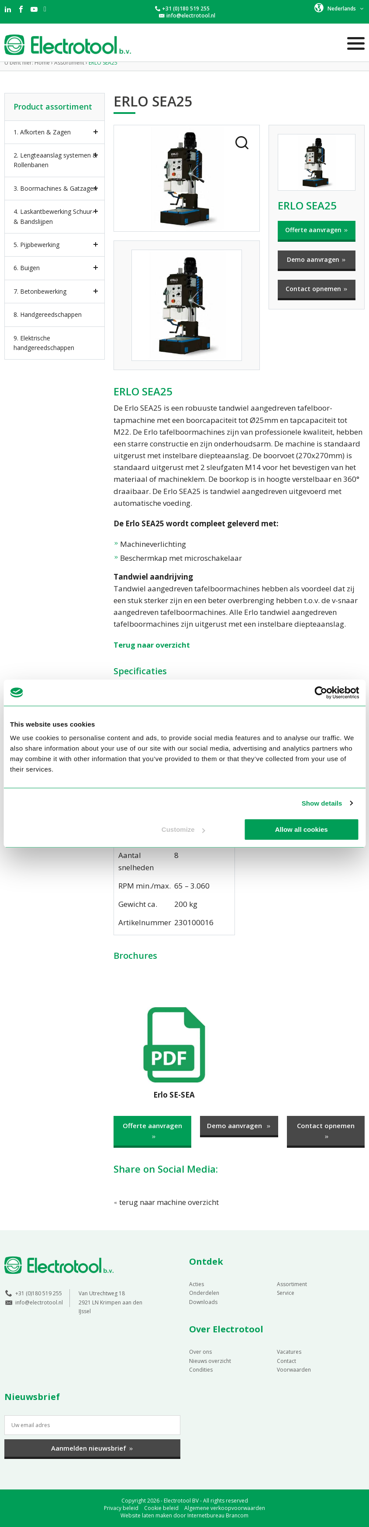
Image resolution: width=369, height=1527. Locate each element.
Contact (286, 1360)
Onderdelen (204, 1293)
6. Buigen (27, 268)
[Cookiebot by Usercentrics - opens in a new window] (321, 692)
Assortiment (292, 1283)
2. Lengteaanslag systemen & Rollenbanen (55, 160)
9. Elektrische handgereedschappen (44, 343)
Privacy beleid (121, 1508)
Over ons (200, 1351)
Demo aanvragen (316, 259)
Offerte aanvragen (316, 230)
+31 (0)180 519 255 (186, 8)
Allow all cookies (301, 829)
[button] (339, 7)
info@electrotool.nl (190, 15)
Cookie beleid (161, 1508)
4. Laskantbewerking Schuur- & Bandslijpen (54, 216)
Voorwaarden (294, 1369)
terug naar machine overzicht (167, 1202)
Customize (183, 829)
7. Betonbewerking (40, 291)
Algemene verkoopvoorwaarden (224, 1508)
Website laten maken (146, 1515)
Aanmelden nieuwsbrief (92, 1448)
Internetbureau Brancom (217, 1515)
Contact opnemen (317, 289)
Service (285, 1293)
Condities (201, 1369)
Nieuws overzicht (210, 1360)
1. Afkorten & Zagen (42, 132)
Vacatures (289, 1351)
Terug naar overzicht (152, 645)
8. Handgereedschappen (48, 314)
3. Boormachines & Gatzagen (55, 188)
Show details (322, 803)
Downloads (203, 1301)
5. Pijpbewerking (36, 244)
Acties (196, 1283)
